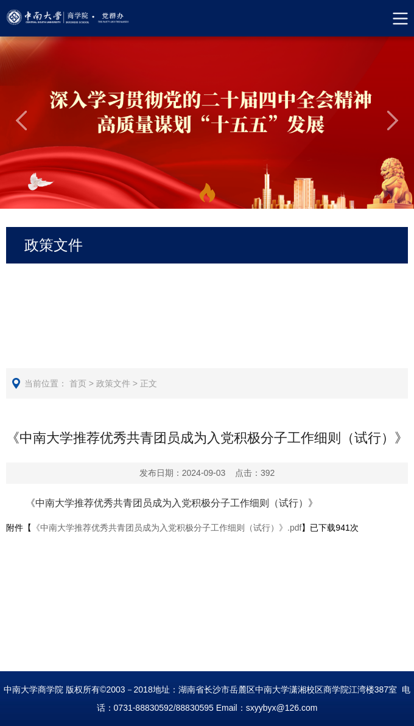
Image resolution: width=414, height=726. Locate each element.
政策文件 (113, 383)
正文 (148, 383)
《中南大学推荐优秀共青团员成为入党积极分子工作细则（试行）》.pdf (166, 527)
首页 (77, 383)
